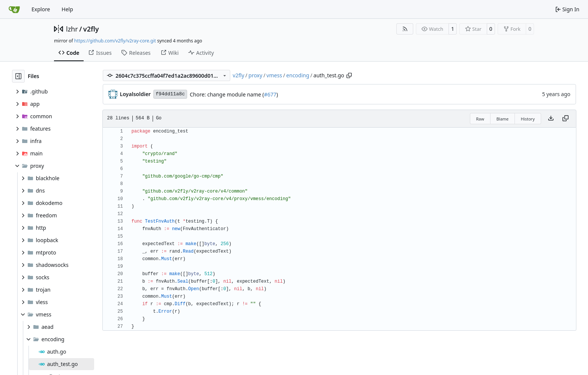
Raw (480, 119)
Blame (502, 119)
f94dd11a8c (170, 94)
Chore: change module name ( (227, 94)
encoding (297, 75)
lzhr (72, 29)
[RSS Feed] (405, 29)
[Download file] (551, 118)
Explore (41, 9)
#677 (270, 94)
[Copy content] (566, 118)
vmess (274, 75)
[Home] (14, 9)
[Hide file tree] (18, 76)
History (528, 119)
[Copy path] (349, 75)
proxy (255, 75)
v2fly (91, 29)
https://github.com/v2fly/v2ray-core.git (115, 41)
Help (67, 9)
